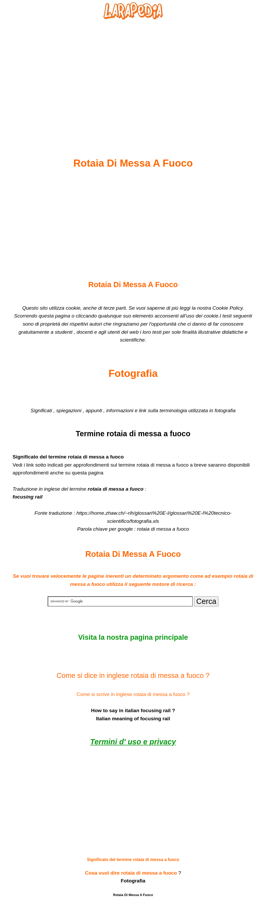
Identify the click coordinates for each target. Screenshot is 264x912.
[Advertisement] (133, 76)
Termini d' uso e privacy (133, 742)
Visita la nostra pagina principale (133, 637)
